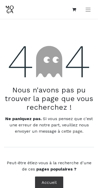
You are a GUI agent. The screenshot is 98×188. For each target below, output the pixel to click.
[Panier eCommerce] (73, 9)
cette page (71, 131)
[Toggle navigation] (88, 9)
